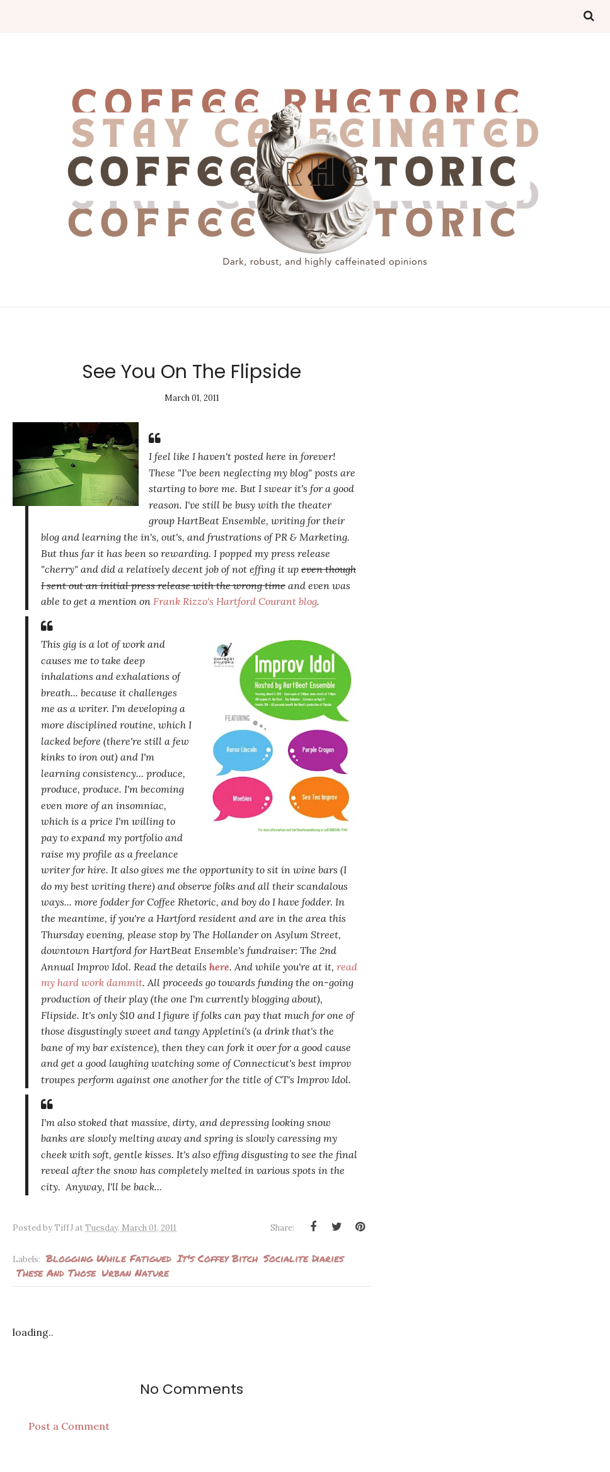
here (219, 966)
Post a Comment (69, 1426)
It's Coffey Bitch (217, 1258)
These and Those (56, 1272)
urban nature (135, 1272)
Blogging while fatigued (108, 1258)
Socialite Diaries (303, 1258)
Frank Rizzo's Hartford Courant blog (235, 601)
